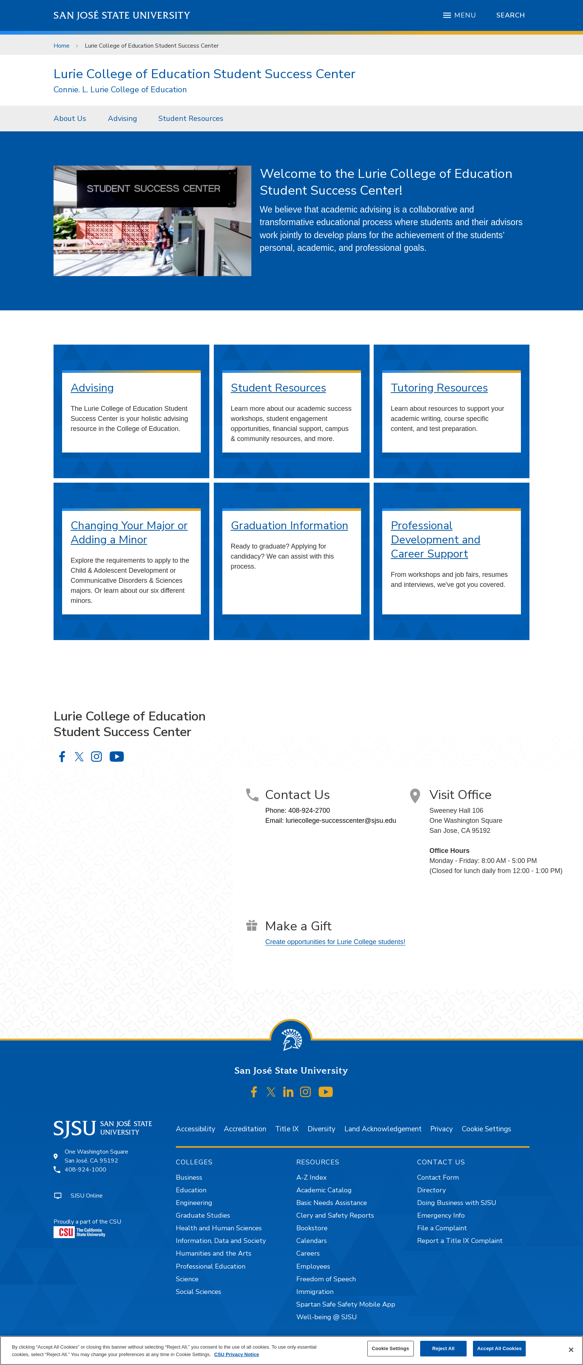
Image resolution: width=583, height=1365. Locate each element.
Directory (431, 1190)
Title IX (287, 1129)
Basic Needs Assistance (331, 1202)
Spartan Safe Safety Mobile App (345, 1304)
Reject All (443, 1348)
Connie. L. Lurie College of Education (120, 89)
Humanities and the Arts (213, 1253)
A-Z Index (311, 1177)
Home (62, 46)
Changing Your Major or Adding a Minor (129, 532)
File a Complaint (442, 1228)
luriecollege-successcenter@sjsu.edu (341, 820)
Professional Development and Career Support (435, 540)
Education (191, 1190)
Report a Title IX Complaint (460, 1240)
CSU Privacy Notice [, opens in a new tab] (236, 1354)
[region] (291, 1350)
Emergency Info (441, 1215)
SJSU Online (87, 1196)
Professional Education (210, 1266)
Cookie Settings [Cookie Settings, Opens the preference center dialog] (390, 1348)
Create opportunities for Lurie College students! (335, 942)
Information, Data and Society (221, 1240)
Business (189, 1177)
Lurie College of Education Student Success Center (152, 46)
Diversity (321, 1129)
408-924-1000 (85, 1170)
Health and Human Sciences (219, 1228)
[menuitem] (72, 118)
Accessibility (195, 1129)
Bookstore (312, 1228)
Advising (122, 119)
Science (187, 1279)
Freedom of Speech (326, 1279)
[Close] (571, 1350)
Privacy (441, 1129)
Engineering (194, 1202)
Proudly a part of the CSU (87, 1228)
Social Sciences (198, 1291)
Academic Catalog (324, 1190)
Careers (308, 1253)
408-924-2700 (309, 810)
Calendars (311, 1240)
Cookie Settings (486, 1129)
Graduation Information (289, 525)
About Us (70, 119)
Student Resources (190, 119)
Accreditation (245, 1129)
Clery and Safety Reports (335, 1215)
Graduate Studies (203, 1215)
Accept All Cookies (499, 1348)
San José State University (122, 15)
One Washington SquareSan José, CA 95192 (96, 1156)
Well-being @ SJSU (326, 1317)
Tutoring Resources (439, 388)
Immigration (315, 1291)
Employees (313, 1266)
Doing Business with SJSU (456, 1202)
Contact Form (438, 1177)
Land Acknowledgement (383, 1129)
